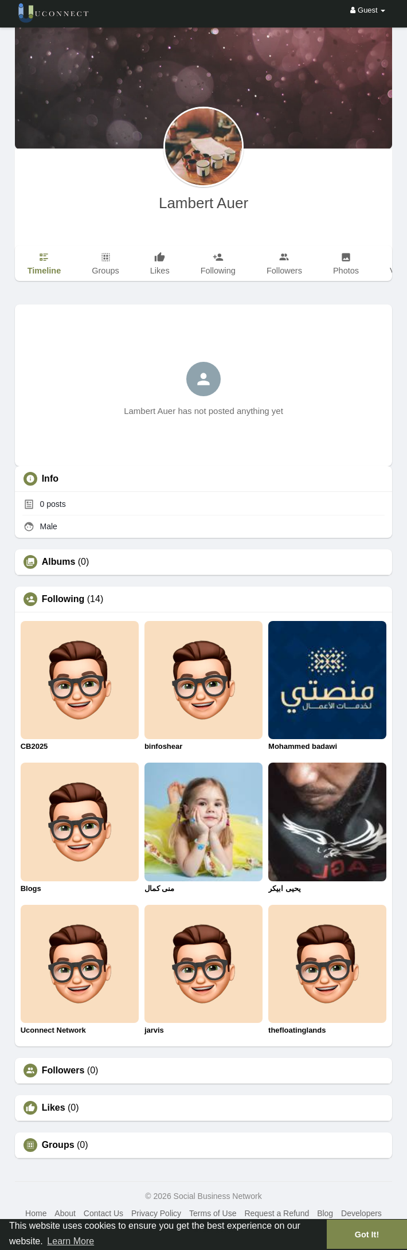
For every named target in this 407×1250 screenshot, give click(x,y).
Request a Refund (276, 1213)
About (65, 1213)
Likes (53, 1107)
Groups (58, 1145)
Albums (59, 562)
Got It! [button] (367, 1234)
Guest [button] (367, 10)
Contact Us (103, 1213)
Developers (361, 1213)
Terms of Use (212, 1213)
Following (63, 599)
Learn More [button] (70, 1241)
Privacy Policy (156, 1213)
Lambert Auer (203, 203)
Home (35, 1213)
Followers (63, 1070)
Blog (325, 1213)
